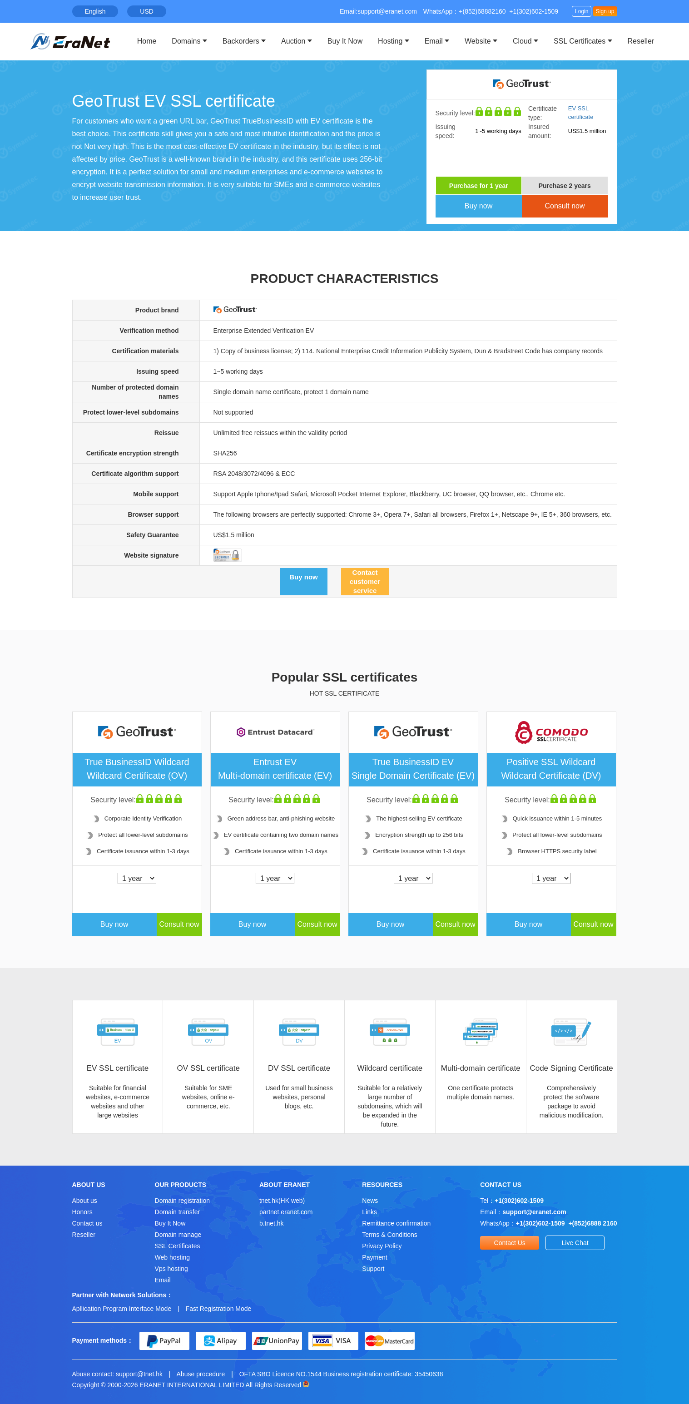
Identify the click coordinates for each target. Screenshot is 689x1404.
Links (369, 1212)
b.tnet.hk (271, 1223)
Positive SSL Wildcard (551, 769)
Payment (374, 1257)
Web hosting (172, 1257)
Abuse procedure (201, 1374)
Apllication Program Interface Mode (122, 1308)
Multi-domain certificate (480, 1068)
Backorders (241, 41)
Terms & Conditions (389, 1234)
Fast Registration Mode (219, 1308)
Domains (186, 41)
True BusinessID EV (413, 769)
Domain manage (178, 1234)
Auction (293, 41)
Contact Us (509, 1242)
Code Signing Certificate (571, 1068)
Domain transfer (177, 1212)
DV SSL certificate (299, 1068)
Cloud (522, 41)
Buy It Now (344, 41)
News (370, 1200)
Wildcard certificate (390, 1068)
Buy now (478, 206)
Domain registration (182, 1200)
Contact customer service (365, 581)
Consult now (565, 206)
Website (478, 41)
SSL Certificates (579, 41)
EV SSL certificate (118, 1068)
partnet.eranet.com (286, 1212)
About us (84, 1200)
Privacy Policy (382, 1246)
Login (581, 11)
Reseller (641, 41)
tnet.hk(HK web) (282, 1200)
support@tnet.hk (139, 1374)
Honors (82, 1212)
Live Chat (575, 1242)
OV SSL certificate (208, 1068)
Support (373, 1268)
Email (434, 41)
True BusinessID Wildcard (137, 769)
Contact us (87, 1223)
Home (147, 41)
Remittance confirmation (396, 1223)
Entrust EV (275, 769)
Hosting (390, 41)
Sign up (605, 11)
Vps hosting (171, 1268)
